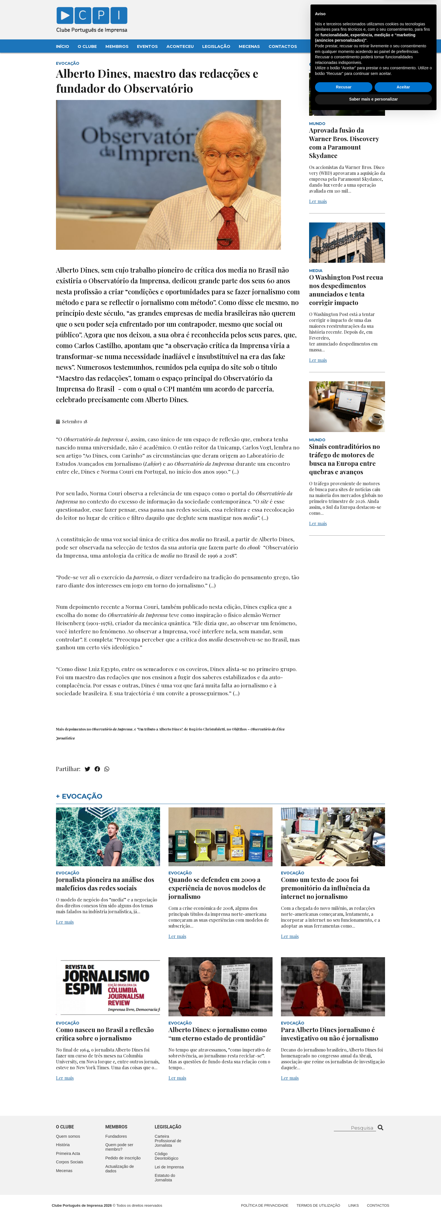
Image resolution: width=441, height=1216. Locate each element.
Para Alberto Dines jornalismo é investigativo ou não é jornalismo (329, 1033)
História (63, 1144)
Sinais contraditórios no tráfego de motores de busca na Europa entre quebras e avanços (344, 459)
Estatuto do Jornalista (165, 1177)
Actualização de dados (119, 1168)
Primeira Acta (68, 1153)
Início (62, 46)
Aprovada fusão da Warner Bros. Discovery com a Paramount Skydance (344, 143)
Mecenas (249, 46)
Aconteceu (180, 46)
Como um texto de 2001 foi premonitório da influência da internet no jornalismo (325, 888)
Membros (117, 46)
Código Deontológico (166, 1156)
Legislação (216, 46)
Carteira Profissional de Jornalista (168, 1141)
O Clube (87, 46)
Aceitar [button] (403, 1188)
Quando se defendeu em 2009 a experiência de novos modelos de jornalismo (217, 888)
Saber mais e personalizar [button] (373, 1200)
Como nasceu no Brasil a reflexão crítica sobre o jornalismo (105, 1033)
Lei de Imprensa (169, 1167)
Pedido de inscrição (123, 1158)
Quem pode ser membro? (119, 1147)
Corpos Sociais (69, 1162)
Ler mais (318, 201)
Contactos (283, 46)
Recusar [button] (343, 1188)
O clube (65, 1127)
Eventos (147, 46)
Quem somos (68, 1136)
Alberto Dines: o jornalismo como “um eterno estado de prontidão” (217, 1033)
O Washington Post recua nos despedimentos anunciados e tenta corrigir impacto (346, 290)
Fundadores (116, 1136)
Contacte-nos (370, 10)
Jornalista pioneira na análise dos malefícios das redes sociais (105, 883)
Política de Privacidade (264, 1205)
